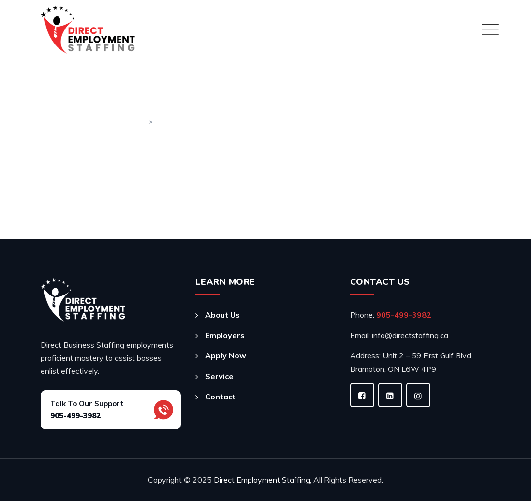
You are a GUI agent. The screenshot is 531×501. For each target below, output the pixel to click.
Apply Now (225, 355)
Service (219, 376)
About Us (222, 315)
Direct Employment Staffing (262, 480)
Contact (220, 396)
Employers (225, 335)
